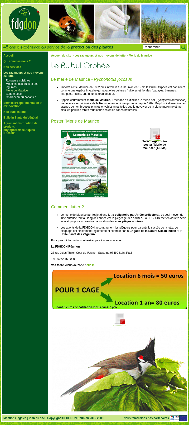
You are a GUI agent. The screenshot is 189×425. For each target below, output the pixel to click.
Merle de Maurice (17, 90)
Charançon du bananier (21, 97)
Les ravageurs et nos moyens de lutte (100, 55)
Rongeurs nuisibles (18, 80)
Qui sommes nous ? (17, 61)
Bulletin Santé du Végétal (21, 117)
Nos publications (15, 112)
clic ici (91, 265)
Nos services (12, 67)
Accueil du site (61, 55)
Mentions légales (15, 418)
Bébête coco (14, 94)
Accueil (9, 55)
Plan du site (37, 418)
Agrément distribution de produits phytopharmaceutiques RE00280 (21, 128)
